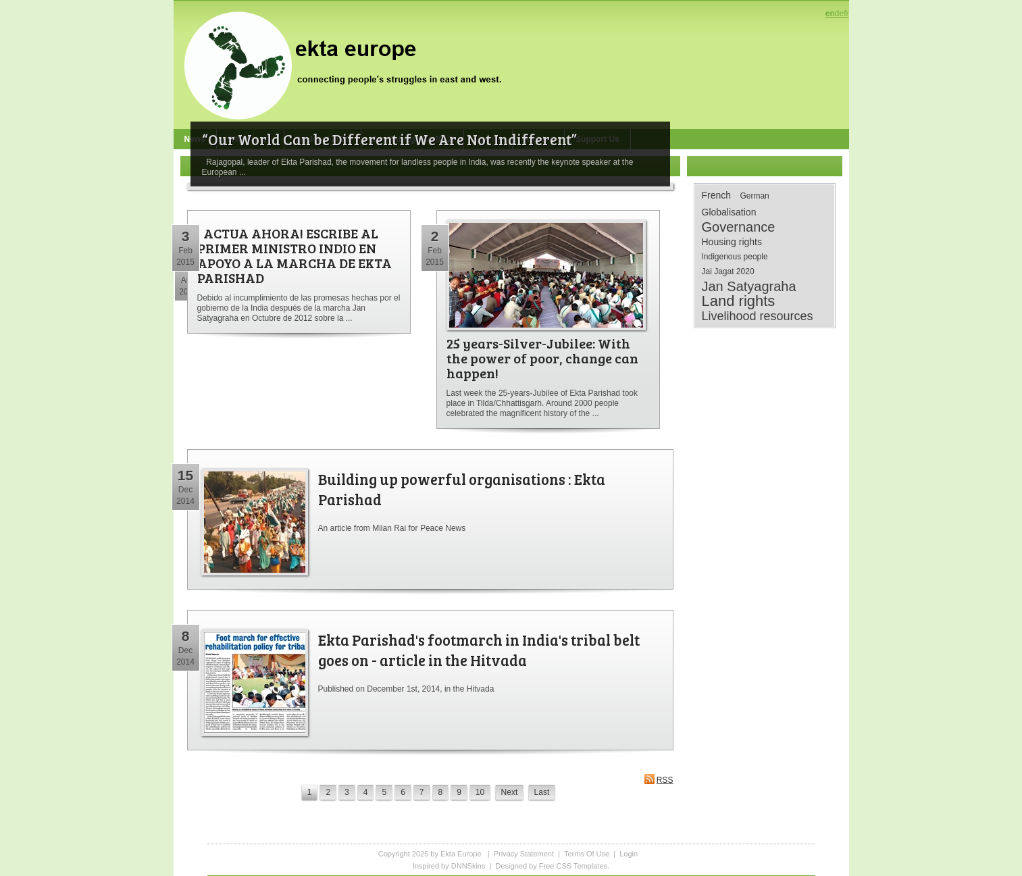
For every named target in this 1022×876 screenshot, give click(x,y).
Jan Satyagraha (749, 286)
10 (480, 792)
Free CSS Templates (573, 866)
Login (628, 854)
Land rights (738, 301)
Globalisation (729, 212)
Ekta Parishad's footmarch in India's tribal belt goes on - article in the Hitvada (479, 649)
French (717, 195)
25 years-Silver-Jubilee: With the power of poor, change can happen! (542, 358)
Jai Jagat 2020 (728, 271)
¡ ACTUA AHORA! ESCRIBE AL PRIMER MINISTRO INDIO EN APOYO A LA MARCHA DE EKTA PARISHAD (294, 255)
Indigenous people (735, 257)
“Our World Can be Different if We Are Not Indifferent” (389, 139)
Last (542, 792)
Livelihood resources (757, 316)
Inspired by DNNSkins (449, 866)
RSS (658, 779)
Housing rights (732, 242)
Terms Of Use (586, 854)
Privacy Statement (524, 854)
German (754, 196)
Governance (738, 227)
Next (509, 792)
